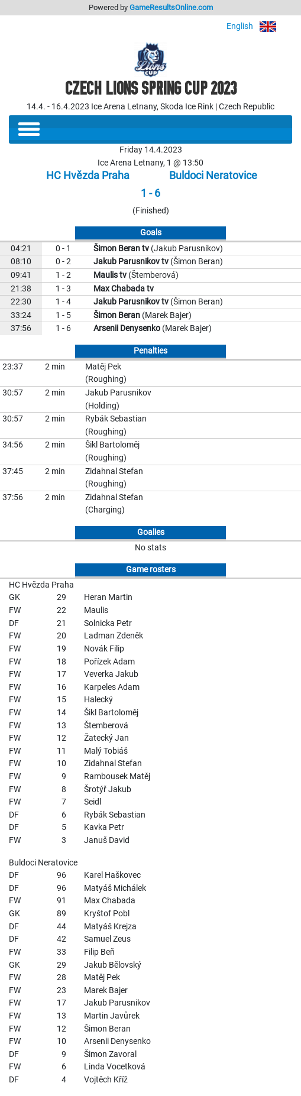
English (259, 26)
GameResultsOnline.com (171, 7)
